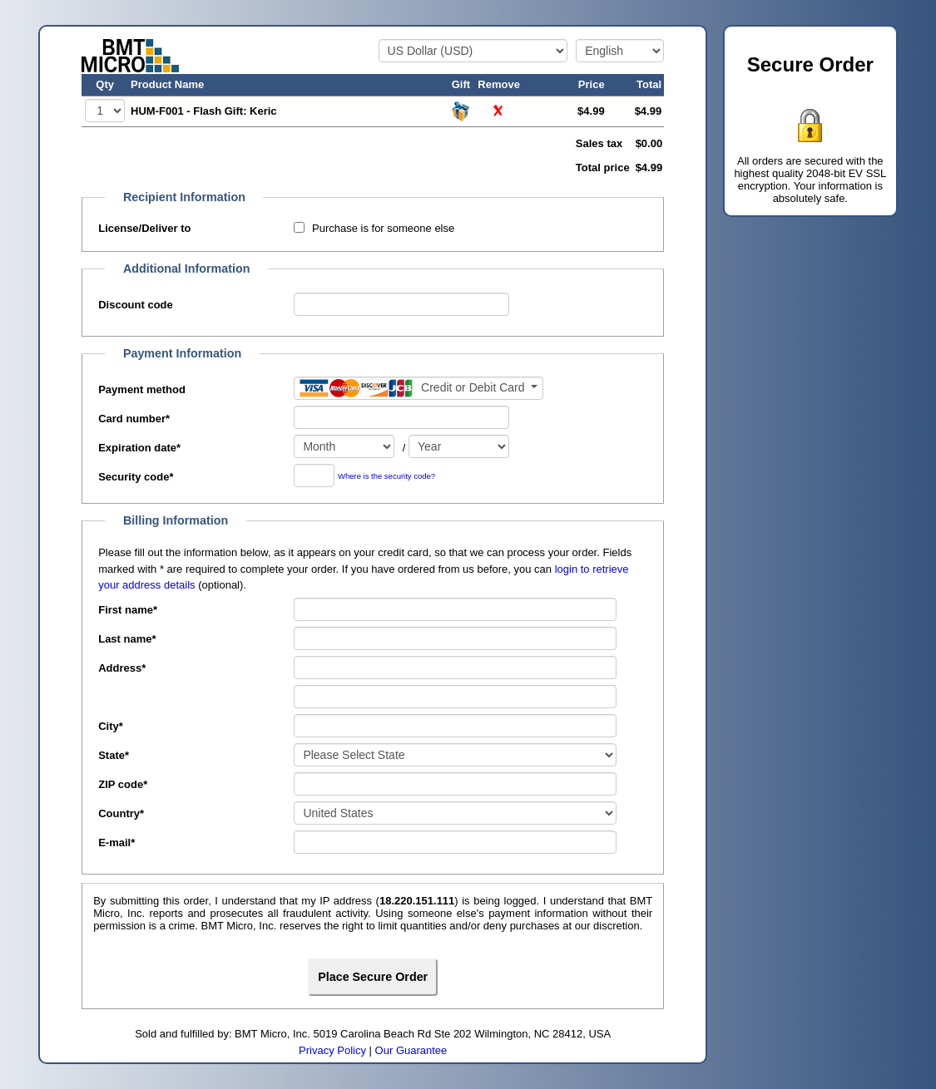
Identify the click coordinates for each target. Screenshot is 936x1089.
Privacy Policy (332, 1050)
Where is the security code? (386, 476)
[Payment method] (418, 388)
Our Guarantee (411, 1050)
